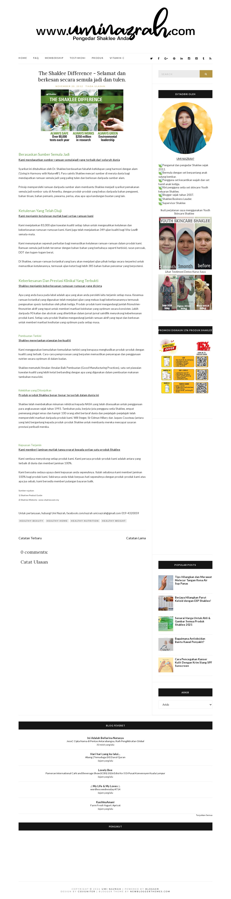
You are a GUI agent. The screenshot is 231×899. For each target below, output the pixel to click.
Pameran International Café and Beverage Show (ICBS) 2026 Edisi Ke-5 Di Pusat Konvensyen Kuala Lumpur (105, 773)
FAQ (36, 58)
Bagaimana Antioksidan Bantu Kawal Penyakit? (190, 640)
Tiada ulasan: (96, 86)
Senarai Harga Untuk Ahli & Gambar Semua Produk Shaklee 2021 (192, 621)
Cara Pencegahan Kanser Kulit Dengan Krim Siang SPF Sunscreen (193, 662)
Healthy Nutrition (85, 521)
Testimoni (78, 58)
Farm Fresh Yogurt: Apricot (105, 805)
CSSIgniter (86, 891)
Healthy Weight (114, 521)
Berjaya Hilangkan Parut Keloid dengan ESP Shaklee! (193, 599)
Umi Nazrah (111, 889)
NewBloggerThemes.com (150, 891)
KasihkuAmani (105, 802)
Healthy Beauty (31, 521)
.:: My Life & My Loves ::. (105, 786)
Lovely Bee (105, 770)
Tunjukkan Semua (204, 815)
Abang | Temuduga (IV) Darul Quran (105, 757)
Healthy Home (57, 521)
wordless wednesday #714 (105, 789)
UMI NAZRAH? (185, 158)
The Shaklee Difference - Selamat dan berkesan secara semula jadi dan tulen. (82, 76)
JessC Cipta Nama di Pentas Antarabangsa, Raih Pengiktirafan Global (105, 741)
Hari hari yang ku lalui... (105, 754)
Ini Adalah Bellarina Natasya (105, 738)
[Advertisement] (185, 486)
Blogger (152, 889)
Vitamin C (117, 58)
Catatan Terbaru (30, 538)
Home (23, 58)
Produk (98, 58)
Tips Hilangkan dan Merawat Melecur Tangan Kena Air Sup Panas (193, 580)
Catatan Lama (136, 538)
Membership (54, 58)
